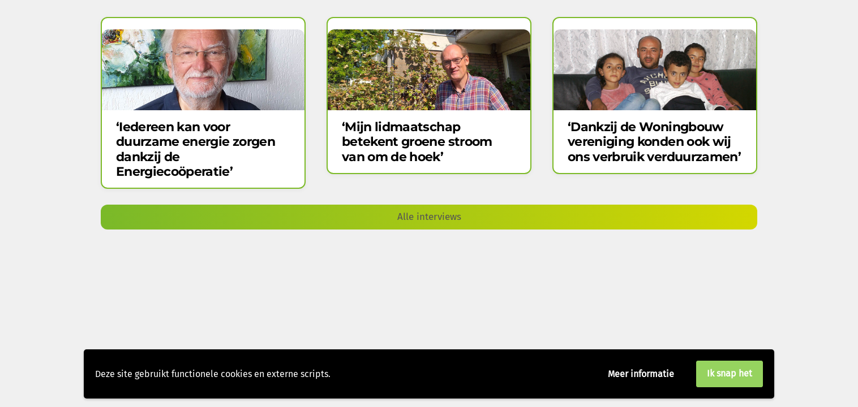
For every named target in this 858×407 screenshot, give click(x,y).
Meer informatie (641, 374)
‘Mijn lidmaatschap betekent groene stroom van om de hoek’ (417, 141)
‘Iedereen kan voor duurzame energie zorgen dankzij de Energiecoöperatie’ (195, 149)
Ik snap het (729, 373)
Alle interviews (429, 217)
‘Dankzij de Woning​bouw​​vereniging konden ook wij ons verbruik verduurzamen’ (654, 141)
